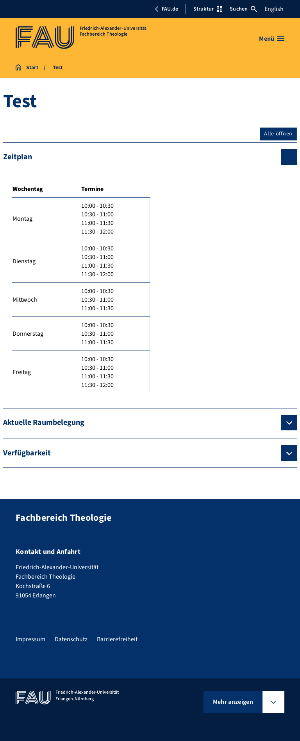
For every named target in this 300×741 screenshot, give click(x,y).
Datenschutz (71, 639)
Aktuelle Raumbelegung (43, 422)
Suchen (243, 9)
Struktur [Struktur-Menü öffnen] (207, 9)
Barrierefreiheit (117, 639)
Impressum (30, 639)
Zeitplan (17, 156)
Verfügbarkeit (27, 453)
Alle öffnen (278, 134)
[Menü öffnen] (271, 38)
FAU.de (166, 9)
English (274, 9)
